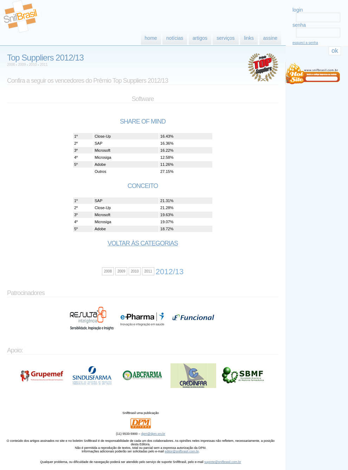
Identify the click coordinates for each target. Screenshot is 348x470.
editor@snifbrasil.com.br (182, 451)
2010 (33, 65)
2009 (22, 65)
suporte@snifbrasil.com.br (222, 462)
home (151, 38)
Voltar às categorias (143, 243)
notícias (174, 38)
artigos (200, 38)
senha (299, 25)
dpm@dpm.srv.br (153, 433)
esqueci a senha (305, 43)
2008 (11, 65)
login (297, 10)
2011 (43, 65)
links (249, 38)
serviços (225, 38)
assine (270, 38)
